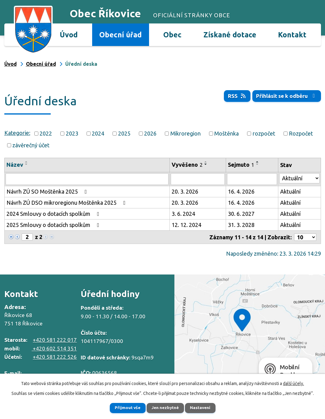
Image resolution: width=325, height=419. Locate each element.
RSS (235, 96)
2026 (150, 133)
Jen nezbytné (165, 407)
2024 (98, 133)
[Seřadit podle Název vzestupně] (26, 162)
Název (14, 164)
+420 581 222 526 (55, 357)
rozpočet (264, 133)
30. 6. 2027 (241, 214)
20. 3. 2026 (185, 191)
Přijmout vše (124, 407)
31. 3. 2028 (241, 225)
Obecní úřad (120, 35)
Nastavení (203, 407)
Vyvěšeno (187, 164)
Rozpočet (301, 133)
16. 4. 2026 (241, 191)
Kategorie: (17, 133)
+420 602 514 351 (54, 348)
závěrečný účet (30, 145)
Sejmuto (241, 164)
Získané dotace (229, 35)
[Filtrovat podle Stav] (299, 178)
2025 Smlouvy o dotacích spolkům (53, 225)
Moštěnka (226, 133)
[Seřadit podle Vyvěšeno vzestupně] (206, 162)
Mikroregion (185, 133)
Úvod (69, 35)
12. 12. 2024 (186, 225)
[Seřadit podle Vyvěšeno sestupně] (206, 164)
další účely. (293, 382)
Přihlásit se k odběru (286, 96)
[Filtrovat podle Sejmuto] (252, 179)
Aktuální (290, 191)
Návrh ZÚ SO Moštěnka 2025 (47, 191)
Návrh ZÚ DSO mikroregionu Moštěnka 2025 (67, 202)
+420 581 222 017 (55, 340)
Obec (172, 35)
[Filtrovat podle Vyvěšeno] (198, 179)
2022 (46, 133)
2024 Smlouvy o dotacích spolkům (53, 214)
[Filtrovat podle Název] (87, 179)
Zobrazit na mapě (249, 329)
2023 (72, 133)
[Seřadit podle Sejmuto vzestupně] (257, 162)
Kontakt (292, 35)
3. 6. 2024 (183, 214)
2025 (124, 133)
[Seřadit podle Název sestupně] (26, 164)
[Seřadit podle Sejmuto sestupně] (257, 164)
